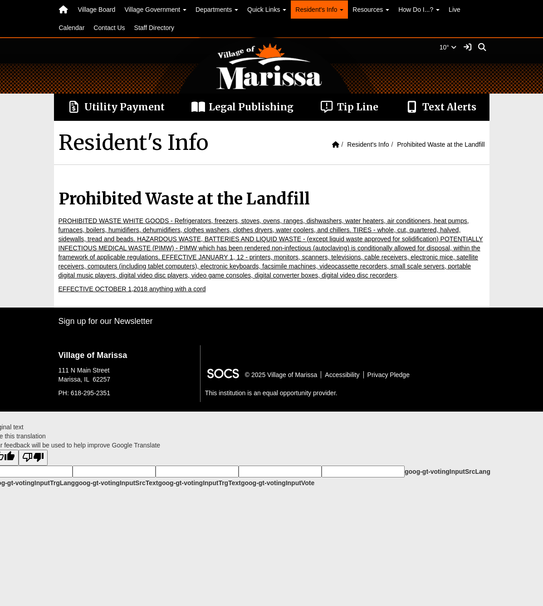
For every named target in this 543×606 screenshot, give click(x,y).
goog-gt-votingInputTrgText (199, 483)
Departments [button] (217, 9)
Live (454, 9)
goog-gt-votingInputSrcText (116, 483)
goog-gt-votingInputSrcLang (447, 471)
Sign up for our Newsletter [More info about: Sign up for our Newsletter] (106, 321)
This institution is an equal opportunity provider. (271, 393)
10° (448, 47)
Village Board (96, 9)
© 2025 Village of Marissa (281, 374)
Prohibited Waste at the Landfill (440, 144)
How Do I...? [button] (419, 9)
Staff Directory (154, 27)
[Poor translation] (33, 458)
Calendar (72, 27)
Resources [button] (370, 9)
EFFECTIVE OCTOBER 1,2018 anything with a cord (132, 289)
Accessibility (342, 374)
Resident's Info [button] (319, 9)
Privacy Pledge (388, 374)
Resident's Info (368, 144)
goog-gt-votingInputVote (277, 483)
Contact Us (109, 27)
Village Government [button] (155, 9)
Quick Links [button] (266, 9)
